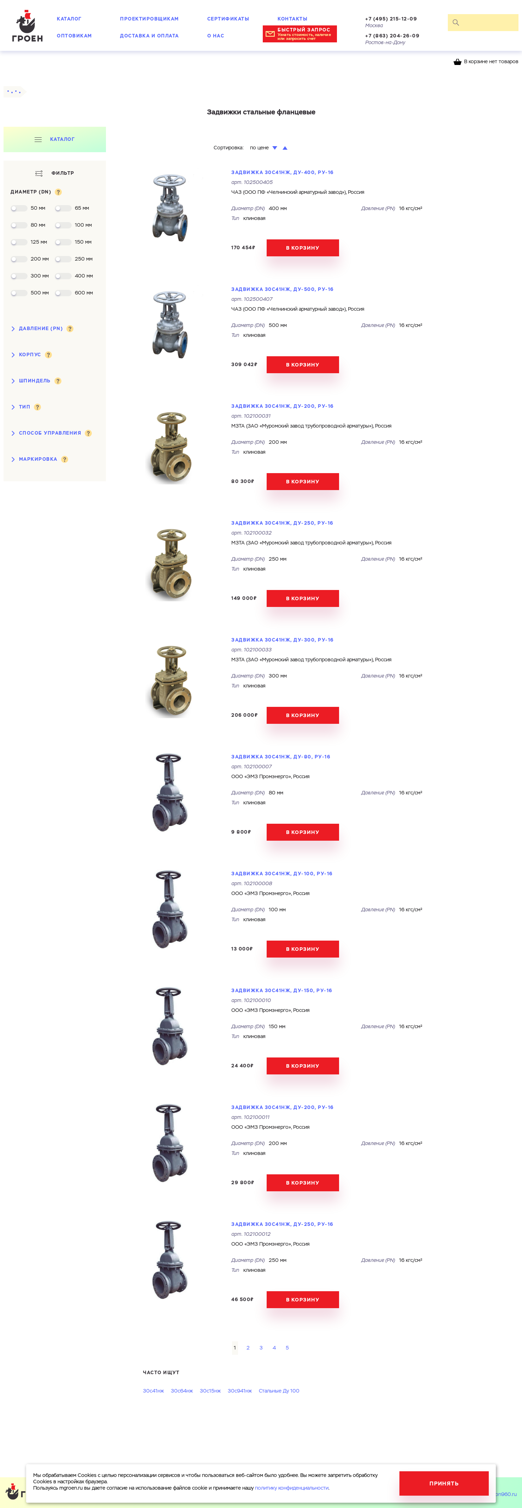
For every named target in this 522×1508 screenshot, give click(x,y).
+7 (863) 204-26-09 (392, 36)
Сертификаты (228, 19)
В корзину (303, 248)
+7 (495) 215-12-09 (391, 19)
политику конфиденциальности (291, 1488)
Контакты (293, 19)
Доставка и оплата (149, 36)
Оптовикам (74, 36)
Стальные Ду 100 (279, 1391)
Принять (444, 1483)
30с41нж (153, 1391)
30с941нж (240, 1391)
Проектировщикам (149, 19)
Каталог (69, 19)
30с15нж (210, 1391)
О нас (216, 36)
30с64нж (182, 1391)
